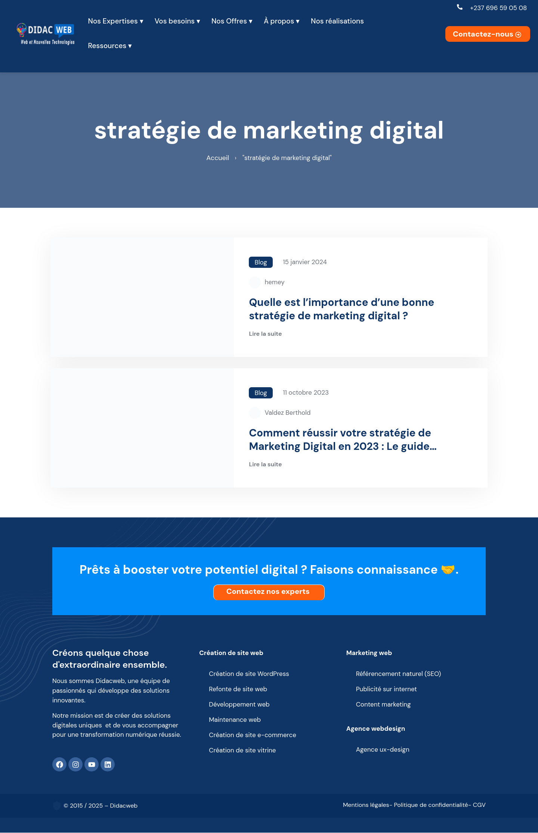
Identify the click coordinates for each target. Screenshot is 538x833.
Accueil (217, 158)
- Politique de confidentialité (428, 805)
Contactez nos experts (269, 591)
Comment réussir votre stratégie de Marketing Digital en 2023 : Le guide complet (340, 440)
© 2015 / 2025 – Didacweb (100, 806)
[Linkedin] (108, 765)
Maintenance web (235, 720)
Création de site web (231, 653)
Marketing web (369, 653)
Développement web (239, 705)
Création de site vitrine (242, 750)
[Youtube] (91, 765)
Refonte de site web (238, 689)
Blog (260, 263)
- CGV (477, 805)
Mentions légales (366, 805)
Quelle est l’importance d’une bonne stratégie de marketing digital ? (342, 309)
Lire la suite (265, 334)
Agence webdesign (375, 728)
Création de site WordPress (249, 674)
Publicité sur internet (386, 689)
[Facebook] (59, 765)
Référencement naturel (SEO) (398, 674)
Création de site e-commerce (252, 735)
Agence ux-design (382, 750)
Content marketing (383, 705)
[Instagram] (75, 765)
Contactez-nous (488, 34)
